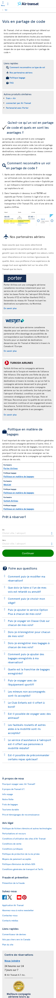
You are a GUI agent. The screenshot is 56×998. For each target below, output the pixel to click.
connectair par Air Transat (18, 103)
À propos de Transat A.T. (13, 789)
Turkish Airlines (10, 500)
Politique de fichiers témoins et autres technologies (27, 828)
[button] (28, 553)
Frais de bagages (10, 804)
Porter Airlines (10, 468)
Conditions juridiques (12, 848)
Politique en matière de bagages (18, 476)
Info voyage (7, 794)
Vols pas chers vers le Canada (16, 939)
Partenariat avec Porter (17, 107)
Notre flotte (7, 799)
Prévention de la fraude (13, 883)
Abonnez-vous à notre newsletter (18, 910)
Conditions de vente (11, 843)
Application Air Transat (13, 905)
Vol (6, 10)
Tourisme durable (10, 809)
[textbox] (28, 532)
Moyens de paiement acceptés (16, 859)
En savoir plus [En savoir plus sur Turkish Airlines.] (10, 414)
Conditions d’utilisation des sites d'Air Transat (24, 838)
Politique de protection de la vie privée (21, 853)
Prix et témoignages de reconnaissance (20, 814)
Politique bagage (17, 77)
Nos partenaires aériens (21, 72)
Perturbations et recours (14, 833)
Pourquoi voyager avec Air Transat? (18, 784)
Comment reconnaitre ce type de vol (27, 67)
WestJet (7, 484)
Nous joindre (12, 960)
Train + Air (11, 98)
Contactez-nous (9, 915)
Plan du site (7, 944)
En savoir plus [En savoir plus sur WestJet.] (10, 350)
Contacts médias (10, 920)
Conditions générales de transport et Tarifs (22, 869)
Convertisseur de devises (14, 934)
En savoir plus (10, 308)
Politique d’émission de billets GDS (18, 864)
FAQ (11, 82)
